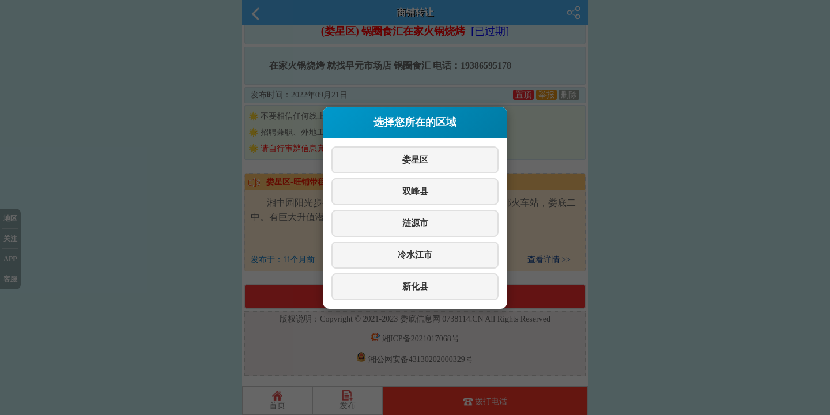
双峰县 (415, 191)
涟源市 (415, 223)
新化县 (415, 286)
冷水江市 (415, 254)
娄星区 (415, 159)
